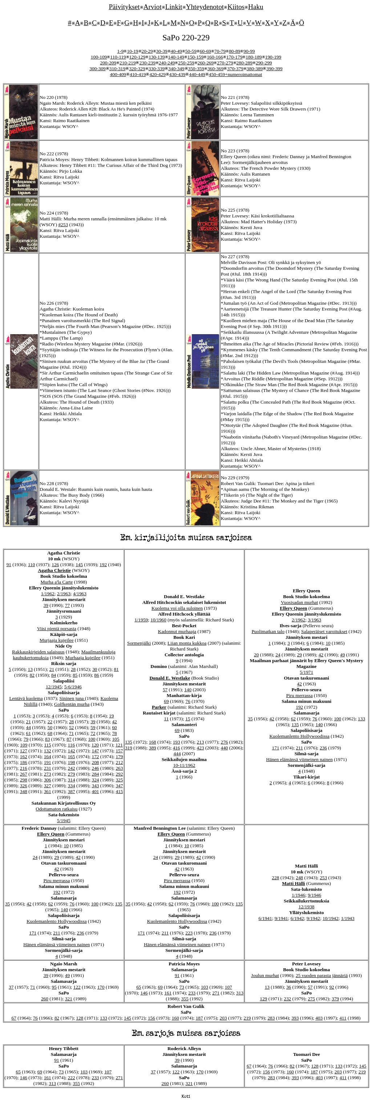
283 (271, 1018)
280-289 (244, 62)
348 (23, 791)
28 (73, 669)
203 (223, 1018)
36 (288, 987)
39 (46, 605)
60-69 (205, 51)
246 (95, 768)
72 (92, 733)
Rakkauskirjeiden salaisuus (38, 651)
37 (11, 987)
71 (71, 733)
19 (111, 715)
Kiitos (235, 7)
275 (311, 998)
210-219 (128, 62)
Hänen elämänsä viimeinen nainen (299, 759)
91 (9, 564)
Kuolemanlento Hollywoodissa (299, 736)
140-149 (176, 57)
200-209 (108, 62)
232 (287, 998)
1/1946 (298, 895)
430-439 (177, 74)
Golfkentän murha (71, 704)
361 (47, 791)
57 (165, 689)
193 (176, 742)
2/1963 (63, 593)
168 (152, 742)
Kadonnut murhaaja (177, 631)
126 (55, 564)
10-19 (132, 51)
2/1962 (298, 619)
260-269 (206, 62)
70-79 (220, 51)
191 (47, 762)
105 (115, 739)
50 (50, 727)
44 (28, 727)
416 (176, 747)
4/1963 (79, 593)
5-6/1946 (73, 686)
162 (23, 756)
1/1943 (348, 918)
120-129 (137, 57)
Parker (159, 707)
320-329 (137, 68)
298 (23, 779)
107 (228, 987)
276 (224, 742)
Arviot (152, 7)
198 (71, 762)
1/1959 (141, 619)
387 (71, 791)
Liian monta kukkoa (186, 643)
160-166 (215, 57)
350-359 (196, 68)
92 (331, 987)
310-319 (117, 68)
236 (323, 747)
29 (299, 654)
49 (342, 654)
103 (204, 987)
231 (47, 768)
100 (92, 739)
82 (32, 675)
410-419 (138, 74)
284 (95, 774)
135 (128, 742)
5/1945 (63, 820)
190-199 (273, 57)
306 (47, 779)
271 (215, 993)
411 (343, 1018)
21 (51, 669)
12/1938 (307, 906)
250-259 (186, 62)
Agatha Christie (54, 570)
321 (68, 998)
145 (79, 564)
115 (47, 745)
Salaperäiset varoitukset (324, 631)
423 (200, 747)
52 (71, 727)
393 (295, 1018)
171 (275, 747)
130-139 (157, 57)
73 (181, 987)
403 (319, 1018)
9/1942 (313, 918)
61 (28, 733)
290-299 (264, 62)
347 (119, 785)
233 (191, 993)
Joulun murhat (265, 975)
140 (187, 689)
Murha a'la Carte (56, 582)
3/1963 (314, 619)
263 (119, 768)
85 (75, 675)
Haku (255, 7)
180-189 (254, 57)
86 (96, 675)
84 (53, 675)
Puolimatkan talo (267, 631)
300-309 (97, 68)
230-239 (147, 62)
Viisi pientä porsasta (56, 628)
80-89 (234, 51)
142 (71, 750)
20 (256, 654)
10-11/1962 (184, 765)
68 (50, 733)
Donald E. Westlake (169, 678)
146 (143, 993)
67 (13, 1018)
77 (67, 605)
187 (199, 1018)
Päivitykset (124, 7)
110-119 (118, 57)
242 (71, 768)
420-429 (157, 74)
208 (95, 762)
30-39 (161, 51)
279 (71, 774)
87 (68, 739)
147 (95, 750)
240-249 (167, 62)
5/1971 (306, 672)
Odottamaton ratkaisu (56, 809)
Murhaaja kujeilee (83, 657)
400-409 (118, 74)
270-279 (225, 62)
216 (23, 768)
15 (187, 718)
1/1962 (47, 593)
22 (50, 721)
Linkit (173, 7)
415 (119, 791)
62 (293, 718)
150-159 (195, 57)
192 (103, 564)
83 (47, 739)
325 (119, 779)
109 (23, 745)
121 (119, 745)
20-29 (147, 51)
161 (167, 993)
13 (30, 669)
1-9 (120, 51)
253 (323, 877)
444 (177, 753)
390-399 (274, 68)
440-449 (197, 74)
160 (175, 1018)
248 (299, 877)
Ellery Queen (293, 608)
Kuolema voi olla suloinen (177, 608)
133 (361, 718)
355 (185, 998)
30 (94, 669)
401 (95, 791)
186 (23, 762)
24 (277, 654)
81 (116, 669)
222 (71, 1077)
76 (188, 701)
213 (200, 742)
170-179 (234, 57)
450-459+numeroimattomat (235, 74)
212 (119, 762)
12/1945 (54, 686)
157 (119, 750)
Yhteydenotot (205, 7)
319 (128, 747)
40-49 (176, 51)
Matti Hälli (293, 883)
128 (79, 1018)
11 (166, 718)
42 (114, 721)
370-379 (235, 68)
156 (151, 1018)
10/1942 (331, 918)
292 (119, 774)
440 (224, 747)
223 (189, 933)
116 (71, 745)
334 (71, 785)
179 (119, 756)
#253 (63, 224)
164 (47, 756)
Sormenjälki (139, 643)
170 (101, 987)
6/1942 (297, 918)
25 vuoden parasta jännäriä (322, 975)
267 (23, 774)
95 (54, 987)
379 (335, 998)
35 (250, 718)
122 (77, 987)
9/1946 (314, 895)
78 (114, 733)
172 (95, 756)
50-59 (191, 51)
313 (239, 993)
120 (95, 745)
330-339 (157, 68)
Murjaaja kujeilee (57, 640)
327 (47, 785)
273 (47, 774)
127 (23, 750)
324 (95, 779)
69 (166, 701)
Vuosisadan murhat (299, 602)
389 (152, 747)
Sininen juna (72, 698)
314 (71, 779)
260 (44, 998)
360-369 (215, 68)
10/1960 (158, 619)
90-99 (249, 51)
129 (263, 998)
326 (23, 785)
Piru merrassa (299, 695)
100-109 (99, 57)
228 (275, 877)
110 (31, 564)
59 (92, 727)
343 (95, 785)
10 (328, 643)
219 (247, 1018)
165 (71, 756)
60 (114, 727)
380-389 (255, 68)
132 (47, 750)
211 (299, 747)
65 (138, 987)
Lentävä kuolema (26, 698)
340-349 (176, 68)
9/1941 (281, 918)
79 (26, 739)
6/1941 (265, 918)
